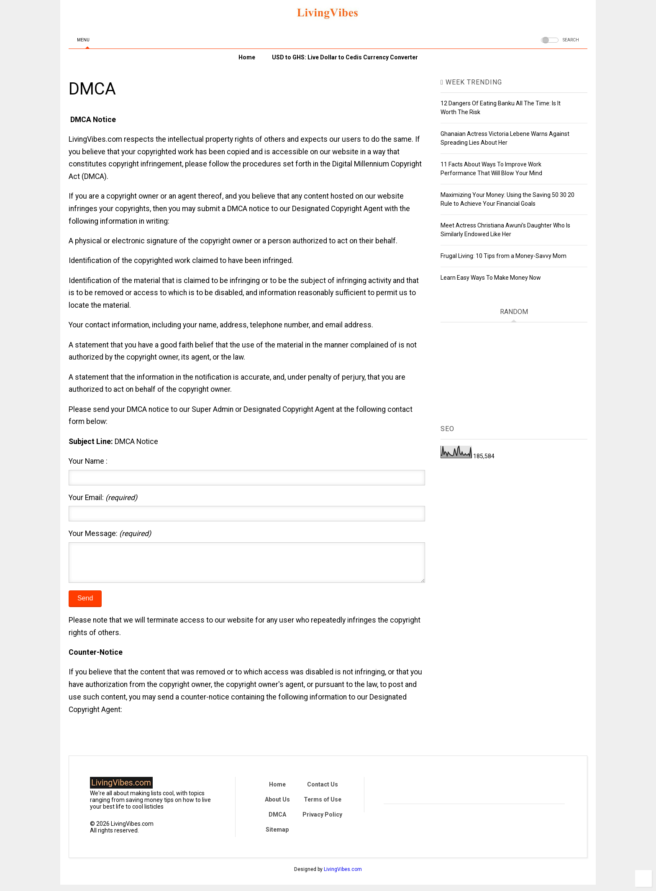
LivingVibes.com (343, 875)
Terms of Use (322, 805)
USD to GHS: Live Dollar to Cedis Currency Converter (345, 57)
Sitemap (277, 835)
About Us (277, 805)
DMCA (277, 820)
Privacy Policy (322, 820)
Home (246, 57)
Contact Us (322, 790)
